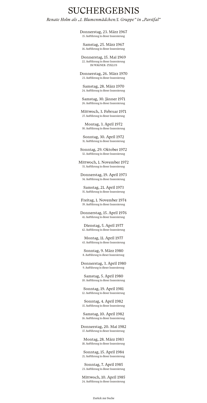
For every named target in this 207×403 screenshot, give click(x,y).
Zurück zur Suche (103, 398)
